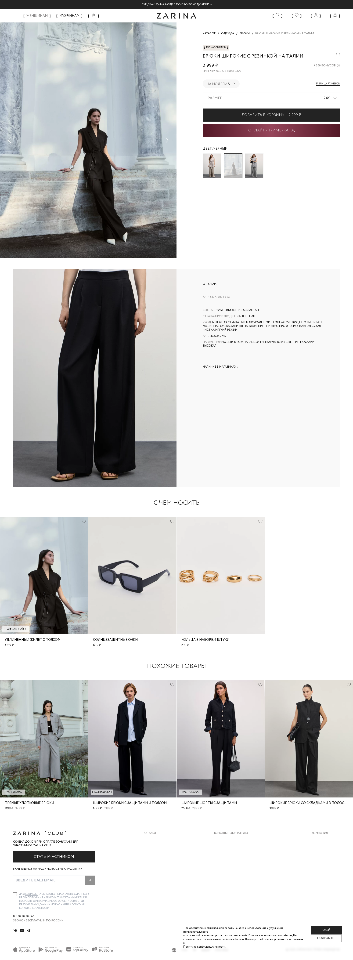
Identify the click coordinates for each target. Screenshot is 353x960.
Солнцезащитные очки (115, 640)
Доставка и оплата (228, 840)
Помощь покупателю (230, 833)
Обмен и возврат (226, 850)
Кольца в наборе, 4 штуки (205, 640)
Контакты (320, 859)
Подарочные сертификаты (234, 878)
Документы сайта (227, 887)
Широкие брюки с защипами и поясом (130, 803)
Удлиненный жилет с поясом (33, 640)
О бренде (319, 840)
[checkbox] (15, 894)
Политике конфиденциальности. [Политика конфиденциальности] (204, 947)
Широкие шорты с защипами (209, 803)
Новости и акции (326, 868)
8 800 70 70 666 (23, 916)
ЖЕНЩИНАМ (37, 16)
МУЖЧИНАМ (69, 16)
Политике (78, 904)
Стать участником (54, 856)
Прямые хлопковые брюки (29, 803)
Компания (320, 833)
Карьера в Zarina (324, 850)
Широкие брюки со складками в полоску (309, 803)
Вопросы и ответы (228, 859)
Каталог (150, 833)
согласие (31, 894)
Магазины (319, 878)
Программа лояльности (232, 868)
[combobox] (271, 98)
